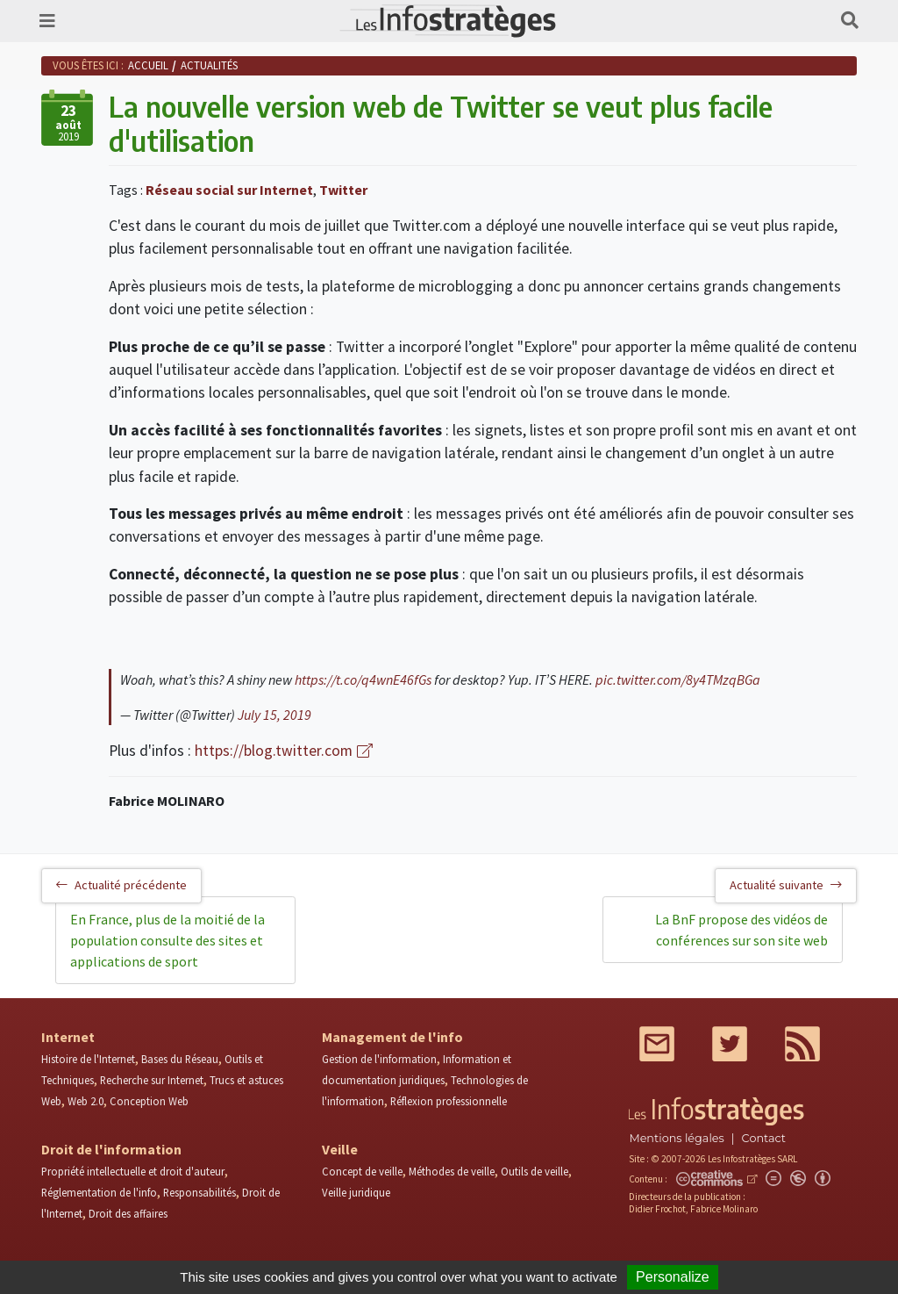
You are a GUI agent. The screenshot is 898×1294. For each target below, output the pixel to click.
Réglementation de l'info (99, 1192)
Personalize (672, 1276)
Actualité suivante (786, 885)
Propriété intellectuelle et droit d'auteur (132, 1171)
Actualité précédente (121, 885)
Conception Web (149, 1101)
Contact (764, 1138)
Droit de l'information (111, 1149)
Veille (340, 1149)
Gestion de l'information (379, 1059)
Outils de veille (534, 1171)
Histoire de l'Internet (88, 1059)
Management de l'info (392, 1037)
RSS (802, 1043)
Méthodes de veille (452, 1171)
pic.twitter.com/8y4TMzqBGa (677, 679)
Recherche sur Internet (151, 1080)
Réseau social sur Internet (229, 189)
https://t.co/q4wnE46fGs (363, 679)
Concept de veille (362, 1171)
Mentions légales (676, 1138)
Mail (656, 1043)
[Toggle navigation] (47, 21)
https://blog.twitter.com (274, 750)
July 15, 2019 (274, 714)
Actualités (209, 65)
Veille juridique (356, 1192)
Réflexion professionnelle (448, 1101)
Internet (68, 1037)
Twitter (343, 189)
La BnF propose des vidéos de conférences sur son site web (741, 929)
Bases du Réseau (179, 1059)
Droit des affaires (128, 1213)
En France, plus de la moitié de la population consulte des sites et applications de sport (167, 940)
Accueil (148, 65)
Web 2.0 (85, 1101)
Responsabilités (199, 1192)
